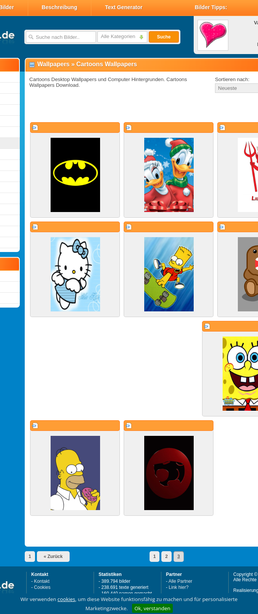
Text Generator (124, 7)
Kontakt (41, 581)
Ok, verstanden (152, 608)
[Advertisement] (115, 108)
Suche (163, 37)
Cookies (42, 587)
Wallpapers (53, 64)
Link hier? (178, 587)
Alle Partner (181, 581)
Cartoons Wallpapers (106, 64)
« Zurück (53, 556)
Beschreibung (59, 7)
